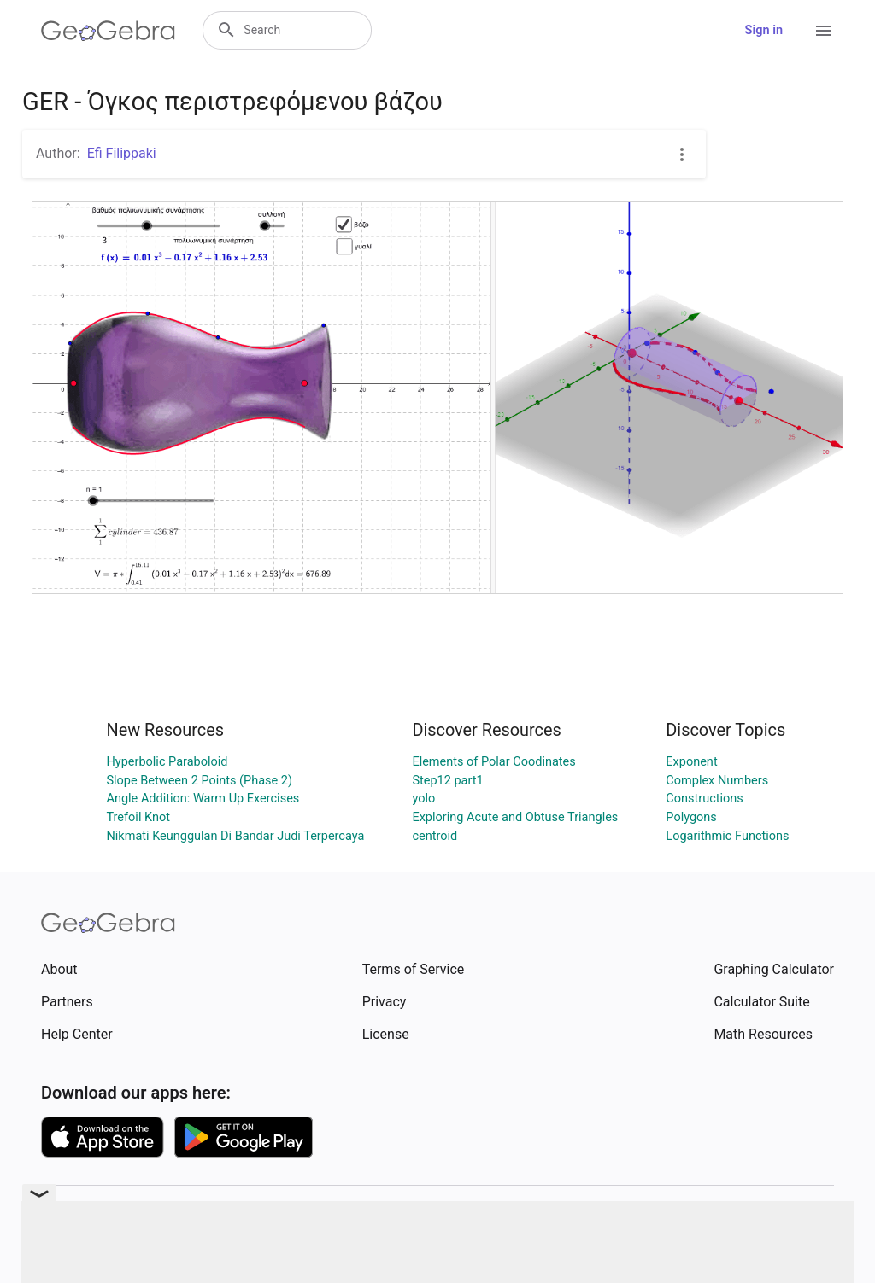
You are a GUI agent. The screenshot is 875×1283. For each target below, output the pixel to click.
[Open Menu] (823, 30)
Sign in (764, 30)
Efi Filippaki (121, 153)
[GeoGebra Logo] (108, 30)
